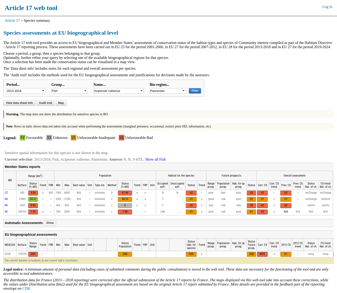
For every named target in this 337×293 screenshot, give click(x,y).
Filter (194, 90)
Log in (327, 7)
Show (50, 222)
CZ (6, 192)
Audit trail (45, 103)
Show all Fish (155, 159)
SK (6, 211)
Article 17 (12, 20)
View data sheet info (19, 103)
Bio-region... (159, 85)
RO (6, 205)
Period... (13, 85)
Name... (99, 85)
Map (61, 103)
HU (6, 199)
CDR (26, 288)
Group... (58, 85)
